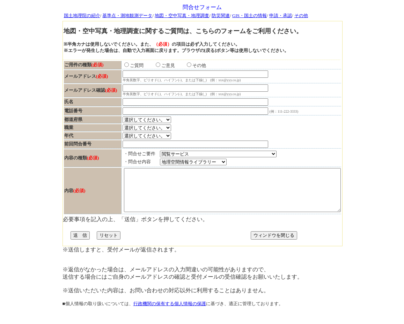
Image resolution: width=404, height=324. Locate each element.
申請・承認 (280, 15)
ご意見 (146, 67)
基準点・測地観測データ (127, 15)
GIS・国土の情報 (249, 15)
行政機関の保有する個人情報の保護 (169, 318)
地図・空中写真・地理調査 (182, 15)
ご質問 (115, 67)
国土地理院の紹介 (82, 15)
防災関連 (221, 15)
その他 (301, 15)
